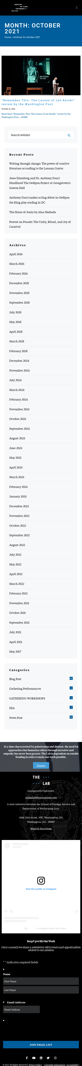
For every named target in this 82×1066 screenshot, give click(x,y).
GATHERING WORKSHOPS (27, 698)
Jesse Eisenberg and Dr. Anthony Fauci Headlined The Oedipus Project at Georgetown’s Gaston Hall (40, 183)
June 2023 (15, 448)
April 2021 (15, 642)
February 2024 (18, 399)
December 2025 (19, 283)
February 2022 (18, 593)
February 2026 (18, 273)
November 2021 (19, 603)
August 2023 (17, 438)
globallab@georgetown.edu (41, 797)
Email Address (17, 1002)
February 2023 (18, 487)
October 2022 (17, 525)
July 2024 (15, 380)
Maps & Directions (41, 828)
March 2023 (16, 477)
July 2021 (15, 632)
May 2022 (15, 564)
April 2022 (15, 574)
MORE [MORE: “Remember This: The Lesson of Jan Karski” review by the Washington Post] (24, 117)
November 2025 (19, 293)
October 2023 (17, 419)
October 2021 (17, 613)
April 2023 (15, 467)
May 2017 (15, 651)
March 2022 (16, 584)
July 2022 (15, 554)
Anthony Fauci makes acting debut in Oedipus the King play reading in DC (39, 199)
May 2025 (15, 322)
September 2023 (19, 428)
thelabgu (31, 928)
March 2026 (16, 264)
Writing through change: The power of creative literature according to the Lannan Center (39, 165)
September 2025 (19, 302)
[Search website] (41, 135)
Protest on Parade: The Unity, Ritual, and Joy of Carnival (40, 224)
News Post (16, 718)
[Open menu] (76, 7)
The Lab (20, 928)
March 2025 (16, 341)
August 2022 (17, 545)
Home (8, 37)
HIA (12, 708)
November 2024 (19, 370)
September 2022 (19, 535)
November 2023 (19, 409)
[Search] (69, 135)
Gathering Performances (25, 688)
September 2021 (19, 622)
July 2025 (15, 312)
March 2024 (16, 390)
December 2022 (19, 506)
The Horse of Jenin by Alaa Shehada (32, 212)
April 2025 (15, 331)
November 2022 (19, 516)
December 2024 (19, 360)
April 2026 (16, 254)
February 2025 (18, 351)
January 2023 (17, 496)
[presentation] (26, 1029)
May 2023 (15, 457)
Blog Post (15, 679)
